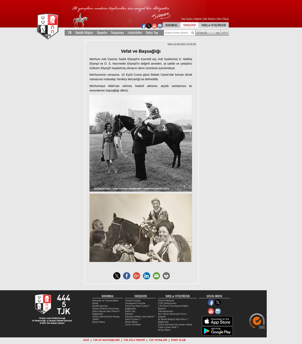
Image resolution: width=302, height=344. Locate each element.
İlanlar (95, 303)
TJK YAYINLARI (158, 340)
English (197, 19)
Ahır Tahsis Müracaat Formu (172, 314)
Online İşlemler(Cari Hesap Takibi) (175, 324)
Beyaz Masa (98, 322)
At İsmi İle (202, 33)
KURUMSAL (171, 25)
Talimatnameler (165, 311)
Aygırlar (162, 316)
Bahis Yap (152, 32)
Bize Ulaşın (223, 19)
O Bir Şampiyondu (167, 303)
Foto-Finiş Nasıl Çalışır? (137, 306)
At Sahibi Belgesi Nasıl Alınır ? (173, 319)
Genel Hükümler (166, 300)
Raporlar (102, 32)
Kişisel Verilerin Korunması (105, 308)
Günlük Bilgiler (84, 32)
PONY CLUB (178, 340)
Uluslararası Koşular (135, 303)
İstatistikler (135, 32)
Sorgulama (117, 32)
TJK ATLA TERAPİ (134, 340)
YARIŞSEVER (189, 25)
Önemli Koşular (133, 300)
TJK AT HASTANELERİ (106, 340)
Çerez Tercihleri (133, 324)
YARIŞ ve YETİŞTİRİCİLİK (213, 25)
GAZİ (86, 340)
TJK (70, 32)
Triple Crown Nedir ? (168, 327)
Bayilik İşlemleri (100, 306)
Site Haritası (209, 19)
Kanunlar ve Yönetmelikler (105, 300)
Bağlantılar (97, 314)
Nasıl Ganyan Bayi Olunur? (106, 311)
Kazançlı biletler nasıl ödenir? (140, 316)
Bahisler (129, 314)
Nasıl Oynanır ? (133, 319)
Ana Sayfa (186, 19)
